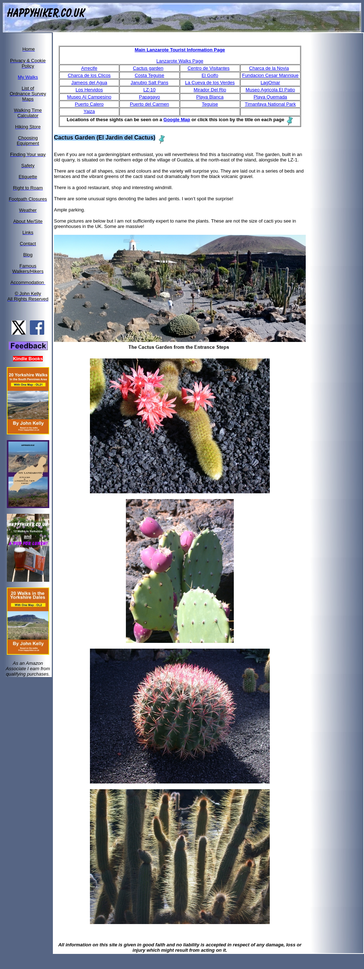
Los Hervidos (89, 89)
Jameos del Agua (89, 82)
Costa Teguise (149, 75)
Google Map (176, 119)
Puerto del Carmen (149, 104)
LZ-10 (150, 89)
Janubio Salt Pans (149, 82)
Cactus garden (148, 68)
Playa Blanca (210, 97)
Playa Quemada (270, 97)
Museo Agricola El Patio (270, 89)
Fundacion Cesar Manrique (270, 75)
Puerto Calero (89, 104)
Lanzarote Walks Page (179, 61)
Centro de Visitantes (208, 68)
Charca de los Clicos (89, 75)
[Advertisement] (339, 141)
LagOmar (270, 82)
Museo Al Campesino (89, 97)
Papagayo (149, 97)
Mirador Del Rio (210, 89)
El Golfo (209, 75)
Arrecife (89, 68)
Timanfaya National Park (270, 104)
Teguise (210, 104)
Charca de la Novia (269, 68)
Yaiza (89, 111)
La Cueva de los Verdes (210, 82)
